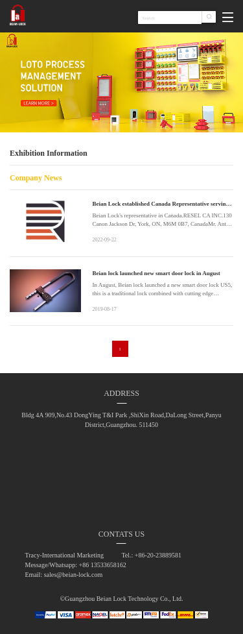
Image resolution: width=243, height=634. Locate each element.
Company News (36, 177)
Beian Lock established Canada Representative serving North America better (160, 204)
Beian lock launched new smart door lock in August (156, 273)
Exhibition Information (48, 153)
